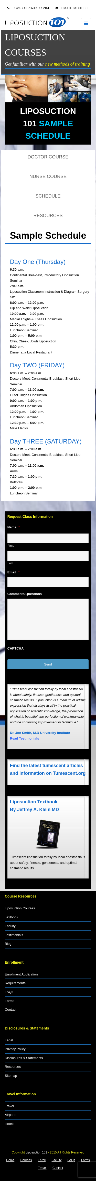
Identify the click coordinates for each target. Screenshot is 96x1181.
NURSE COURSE (48, 176)
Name (13, 527)
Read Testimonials (24, 738)
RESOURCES (47, 215)
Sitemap (11, 1076)
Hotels (9, 1124)
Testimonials (14, 935)
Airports (10, 1115)
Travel (9, 1106)
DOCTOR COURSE (48, 156)
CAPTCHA (15, 648)
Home (10, 1160)
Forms (9, 1001)
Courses (26, 1160)
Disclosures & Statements (24, 1058)
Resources (13, 1067)
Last (11, 563)
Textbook (11, 917)
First (11, 545)
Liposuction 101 (36, 1152)
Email (13, 572)
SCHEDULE (47, 196)
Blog (8, 944)
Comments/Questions (24, 594)
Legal (9, 1040)
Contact (10, 1009)
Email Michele (72, 8)
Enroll (42, 1160)
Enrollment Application (21, 974)
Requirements (15, 983)
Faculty (10, 926)
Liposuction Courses (20, 908)
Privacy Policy (15, 1049)
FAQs (9, 992)
